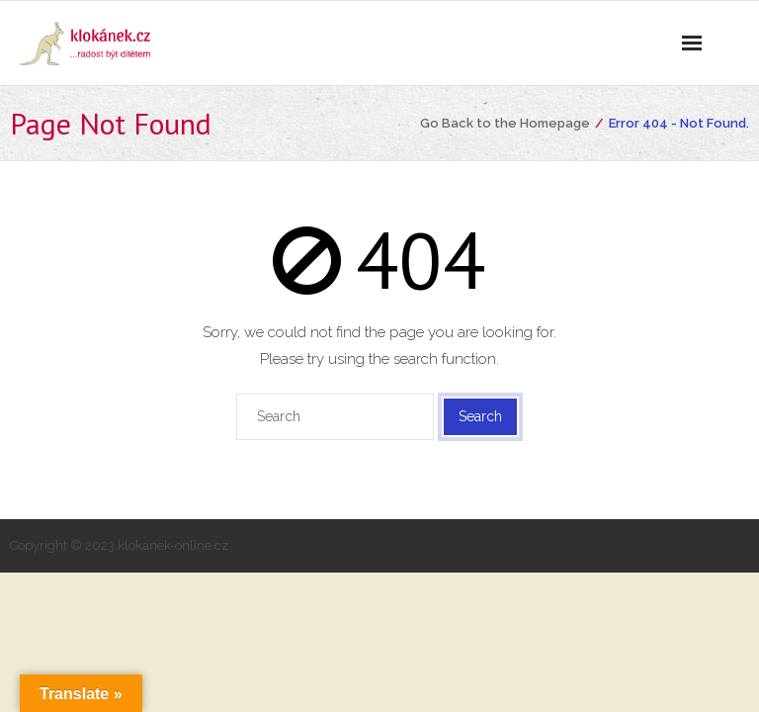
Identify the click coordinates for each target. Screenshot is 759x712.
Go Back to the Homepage (505, 123)
